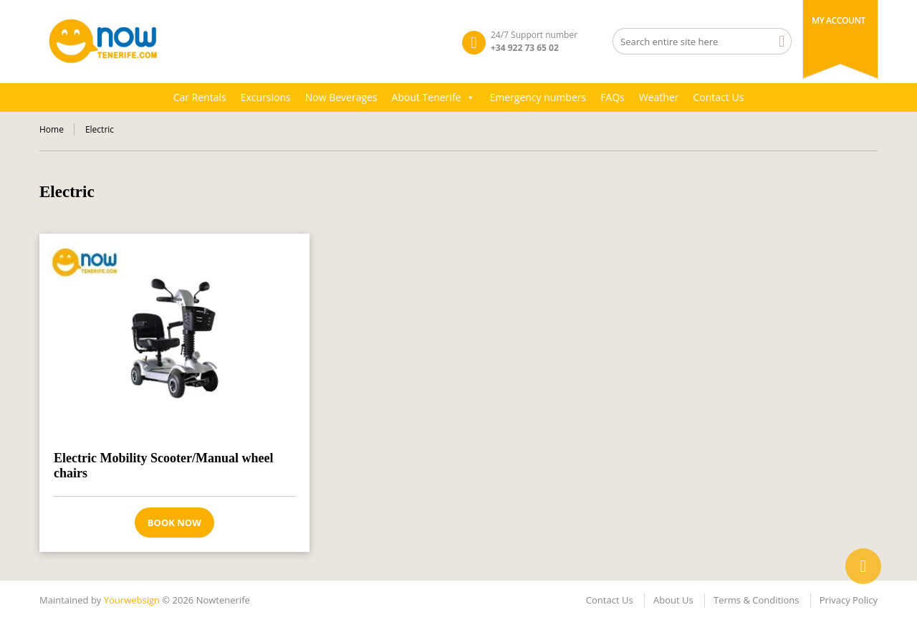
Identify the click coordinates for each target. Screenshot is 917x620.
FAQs (612, 97)
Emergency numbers (537, 97)
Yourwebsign (132, 599)
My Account (838, 20)
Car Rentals (199, 97)
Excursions (266, 97)
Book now (174, 522)
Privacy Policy (849, 599)
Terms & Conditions (756, 599)
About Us (673, 599)
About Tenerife (434, 97)
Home (51, 129)
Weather (659, 97)
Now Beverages (341, 97)
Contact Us (718, 97)
